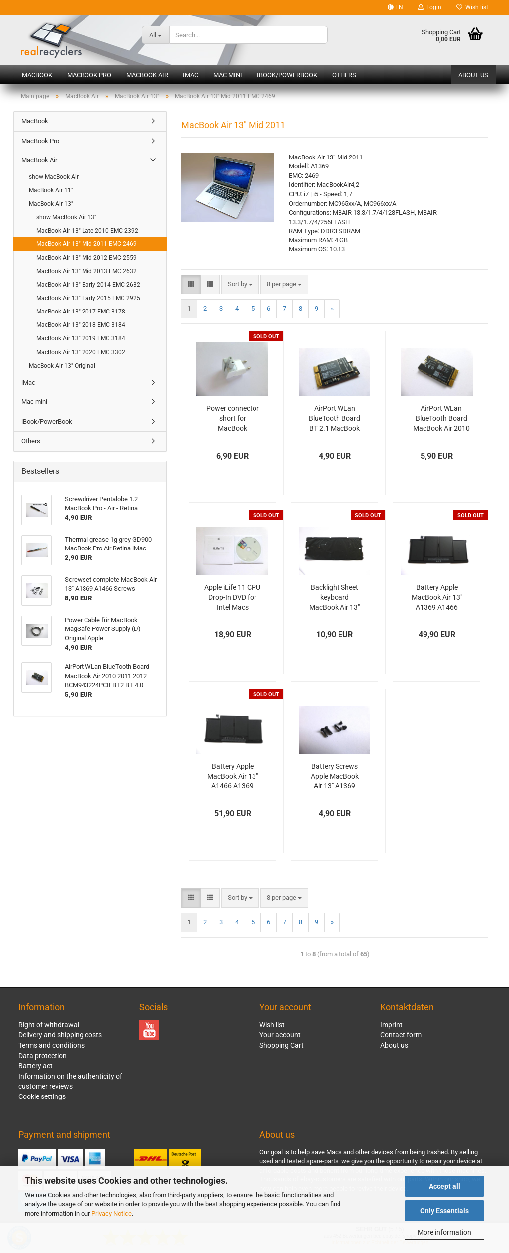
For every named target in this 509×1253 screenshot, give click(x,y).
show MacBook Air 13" (66, 217)
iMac (190, 74)
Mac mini (227, 74)
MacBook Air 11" (51, 190)
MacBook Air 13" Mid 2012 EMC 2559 (86, 257)
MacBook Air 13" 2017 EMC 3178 (80, 311)
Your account (280, 1035)
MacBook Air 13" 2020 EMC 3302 (80, 352)
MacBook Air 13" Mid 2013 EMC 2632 (86, 271)
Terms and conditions (51, 1045)
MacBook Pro (89, 74)
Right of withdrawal (48, 1025)
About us (473, 74)
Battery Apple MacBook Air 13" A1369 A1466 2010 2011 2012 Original (437, 597)
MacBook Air (147, 74)
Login (429, 7)
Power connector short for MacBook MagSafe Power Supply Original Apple (232, 418)
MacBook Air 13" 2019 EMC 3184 (80, 338)
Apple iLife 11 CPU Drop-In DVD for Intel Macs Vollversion (232, 597)
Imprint (391, 1025)
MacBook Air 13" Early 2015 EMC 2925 (88, 298)
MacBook (37, 74)
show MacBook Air (54, 176)
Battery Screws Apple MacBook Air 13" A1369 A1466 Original (335, 776)
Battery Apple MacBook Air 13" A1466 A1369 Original (232, 776)
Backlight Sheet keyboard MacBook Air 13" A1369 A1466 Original (334, 597)
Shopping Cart (281, 1045)
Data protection (42, 1056)
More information (444, 1232)
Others (344, 74)
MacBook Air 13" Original (62, 365)
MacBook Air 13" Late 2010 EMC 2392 (87, 230)
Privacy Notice (111, 1213)
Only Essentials (444, 1211)
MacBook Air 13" (51, 203)
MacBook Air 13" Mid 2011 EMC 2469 (86, 243)
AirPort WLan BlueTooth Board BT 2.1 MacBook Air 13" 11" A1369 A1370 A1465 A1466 (334, 418)
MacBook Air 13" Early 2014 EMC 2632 (88, 284)
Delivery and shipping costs (60, 1035)
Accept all (444, 1186)
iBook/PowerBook (287, 74)
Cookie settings (42, 1096)
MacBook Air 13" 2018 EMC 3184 (80, 324)
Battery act (35, 1066)
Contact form (401, 1035)
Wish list (472, 7)
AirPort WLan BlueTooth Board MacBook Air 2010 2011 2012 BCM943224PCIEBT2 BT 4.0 (441, 418)
